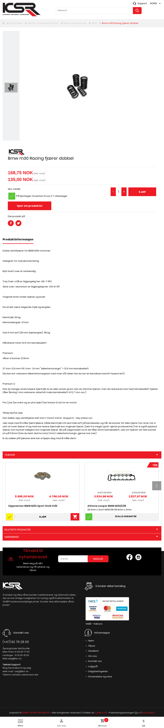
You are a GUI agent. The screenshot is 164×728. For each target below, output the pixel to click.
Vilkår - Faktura (94, 623)
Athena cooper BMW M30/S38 (106, 506)
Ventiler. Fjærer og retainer (43, 23)
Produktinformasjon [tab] (18, 239)
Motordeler (16, 23)
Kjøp (142, 192)
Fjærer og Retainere (75, 23)
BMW (94, 23)
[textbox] (98, 10)
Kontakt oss (95, 661)
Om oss (92, 656)
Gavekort (93, 651)
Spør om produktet (29, 206)
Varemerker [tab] (81, 537)
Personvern (148, 712)
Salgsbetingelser (98, 671)
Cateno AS (101, 712)
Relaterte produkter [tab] (81, 529)
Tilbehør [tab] (81, 455)
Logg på (93, 666)
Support (142, 3)
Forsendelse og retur (100, 676)
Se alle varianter (126, 516)
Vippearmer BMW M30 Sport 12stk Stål (32, 506)
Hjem (91, 640)
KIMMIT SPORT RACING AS (36, 712)
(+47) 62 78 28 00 (16, 642)
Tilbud (91, 645)
